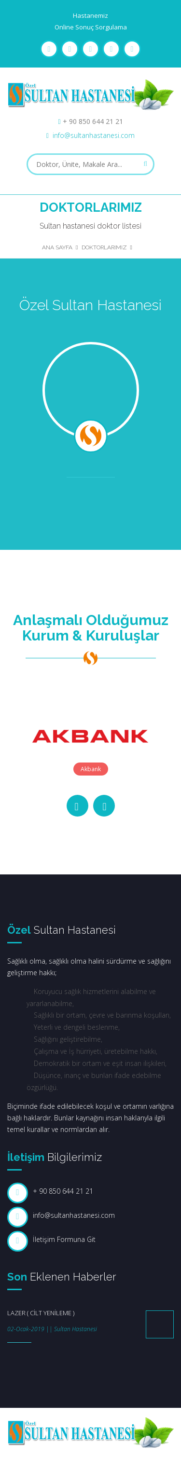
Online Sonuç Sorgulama (91, 27)
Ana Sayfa (57, 247)
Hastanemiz (90, 15)
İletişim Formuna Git (64, 1239)
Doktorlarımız (104, 247)
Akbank (91, 769)
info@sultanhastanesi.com (94, 135)
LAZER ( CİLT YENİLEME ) (40, 1312)
